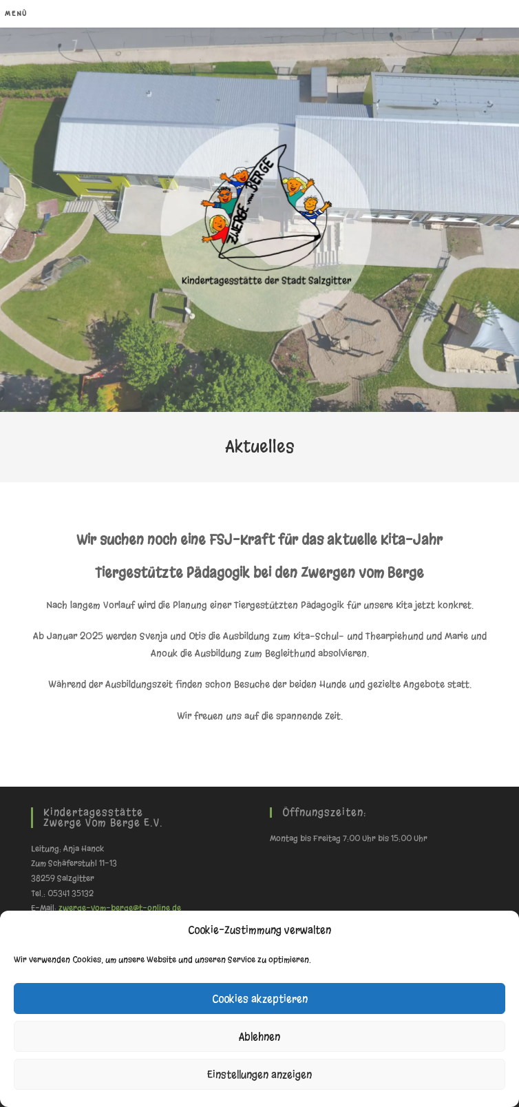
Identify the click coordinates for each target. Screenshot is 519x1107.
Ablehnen (259, 1037)
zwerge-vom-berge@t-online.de (120, 907)
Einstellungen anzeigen (259, 1075)
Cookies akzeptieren (260, 999)
